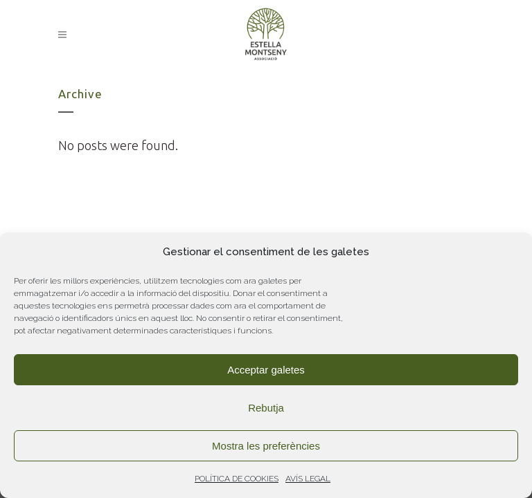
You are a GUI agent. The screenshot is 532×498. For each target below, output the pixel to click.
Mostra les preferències (266, 446)
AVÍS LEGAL (307, 478)
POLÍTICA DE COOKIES (236, 478)
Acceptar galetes (266, 370)
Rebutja (266, 408)
